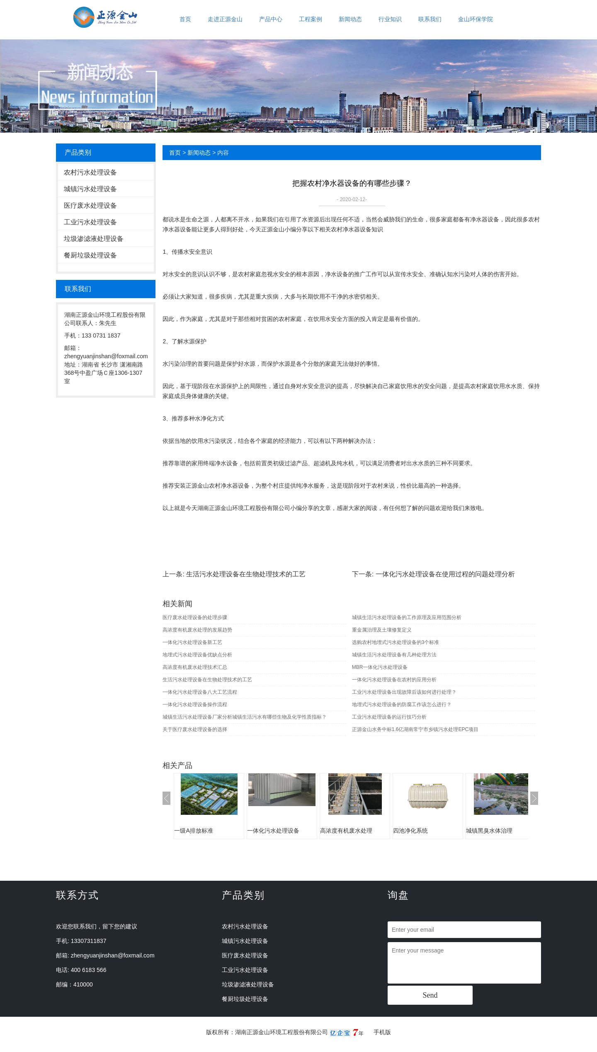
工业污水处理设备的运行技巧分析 (389, 717)
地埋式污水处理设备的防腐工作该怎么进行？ (401, 704)
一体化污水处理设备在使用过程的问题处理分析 (445, 574)
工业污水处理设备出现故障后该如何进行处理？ (404, 692)
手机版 (382, 1032)
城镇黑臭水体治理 (489, 830)
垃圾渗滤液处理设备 (94, 238)
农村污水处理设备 (90, 172)
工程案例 (310, 19)
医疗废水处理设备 (90, 205)
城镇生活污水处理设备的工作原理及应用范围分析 (406, 617)
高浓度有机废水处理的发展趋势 (197, 630)
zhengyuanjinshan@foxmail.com (113, 955)
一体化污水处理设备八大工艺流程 (200, 692)
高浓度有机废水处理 (346, 830)
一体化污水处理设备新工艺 (192, 642)
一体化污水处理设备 (273, 830)
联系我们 (430, 19)
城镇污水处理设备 (90, 188)
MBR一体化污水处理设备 (380, 667)
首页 (185, 19)
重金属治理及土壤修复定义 (382, 630)
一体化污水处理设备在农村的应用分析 (394, 680)
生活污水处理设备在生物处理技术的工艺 (246, 574)
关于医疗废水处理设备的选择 (195, 729)
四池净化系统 (410, 830)
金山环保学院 (475, 19)
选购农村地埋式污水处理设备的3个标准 (395, 642)
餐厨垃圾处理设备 (90, 255)
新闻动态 (350, 19)
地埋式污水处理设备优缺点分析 (197, 655)
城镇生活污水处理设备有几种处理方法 (394, 655)
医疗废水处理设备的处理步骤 (195, 617)
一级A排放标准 (193, 830)
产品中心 (270, 19)
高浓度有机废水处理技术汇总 (195, 667)
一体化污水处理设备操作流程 (195, 704)
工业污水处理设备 (90, 222)
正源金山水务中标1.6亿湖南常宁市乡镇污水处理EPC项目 (415, 729)
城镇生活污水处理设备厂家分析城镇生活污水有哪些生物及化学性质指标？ (245, 717)
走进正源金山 (225, 19)
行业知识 (390, 19)
